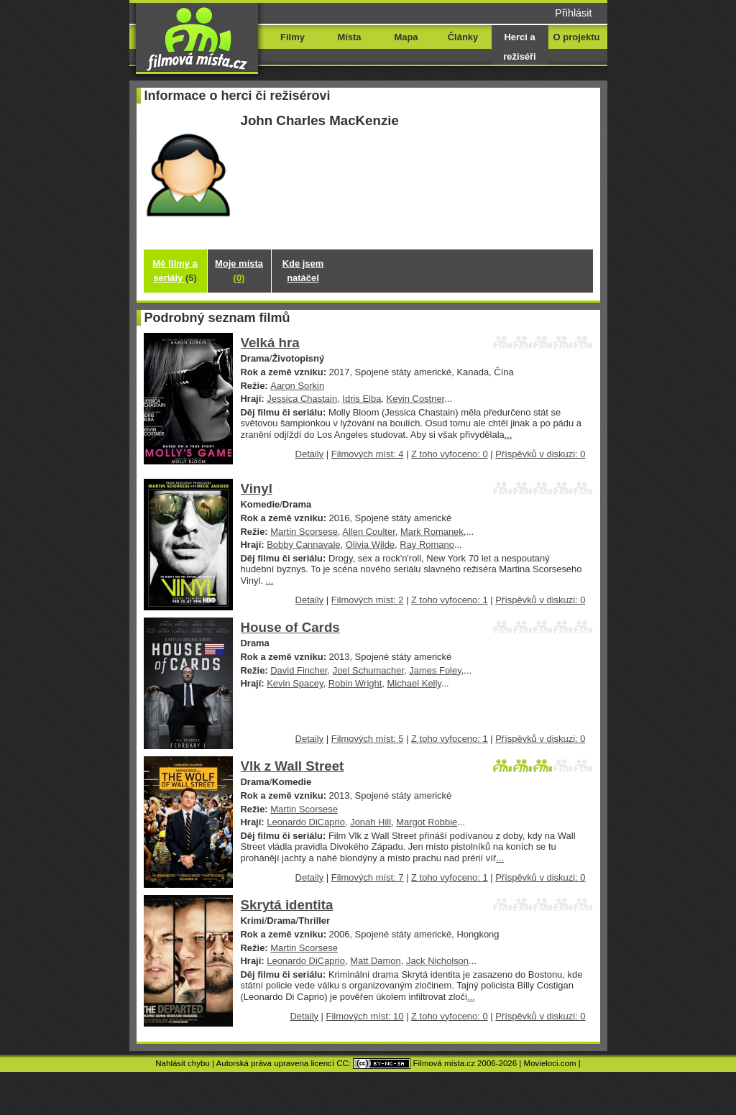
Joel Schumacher (368, 670)
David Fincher (298, 670)
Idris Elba (361, 398)
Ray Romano (427, 544)
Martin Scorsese (304, 531)
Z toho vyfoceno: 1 (449, 600)
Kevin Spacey (295, 683)
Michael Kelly (414, 683)
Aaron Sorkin (297, 385)
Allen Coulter (368, 531)
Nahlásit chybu (182, 1063)
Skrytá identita (287, 904)
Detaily (309, 454)
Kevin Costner (416, 398)
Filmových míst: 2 (367, 600)
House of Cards (290, 627)
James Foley (435, 670)
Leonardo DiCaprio (306, 822)
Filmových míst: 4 (367, 454)
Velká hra (270, 342)
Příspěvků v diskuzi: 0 (540, 454)
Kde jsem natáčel (303, 270)
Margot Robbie (426, 822)
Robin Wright (355, 683)
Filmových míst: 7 (367, 877)
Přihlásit (573, 13)
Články (463, 37)
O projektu (576, 37)
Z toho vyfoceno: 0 (449, 454)
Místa (349, 37)
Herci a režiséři (519, 47)
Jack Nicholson (437, 960)
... (508, 434)
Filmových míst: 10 (365, 1016)
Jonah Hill (370, 822)
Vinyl (256, 488)
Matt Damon (375, 960)
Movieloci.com (550, 1063)
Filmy (292, 37)
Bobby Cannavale (303, 544)
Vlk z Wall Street (292, 766)
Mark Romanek (432, 531)
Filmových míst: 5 (367, 738)
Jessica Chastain (302, 398)
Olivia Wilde (370, 544)
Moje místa (239, 270)
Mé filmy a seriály (175, 270)
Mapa (406, 37)
